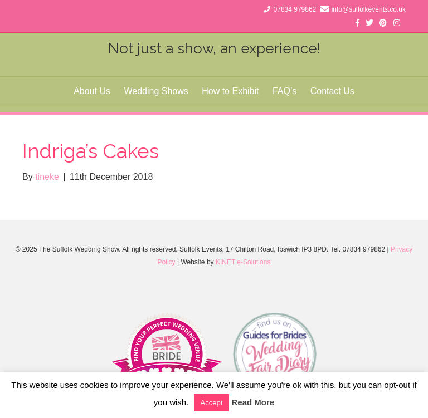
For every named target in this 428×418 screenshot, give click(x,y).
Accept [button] (212, 403)
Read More (252, 402)
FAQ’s (284, 91)
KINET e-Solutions (243, 262)
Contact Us (332, 91)
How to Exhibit (230, 91)
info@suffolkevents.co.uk (369, 9)
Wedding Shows (156, 91)
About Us (92, 91)
